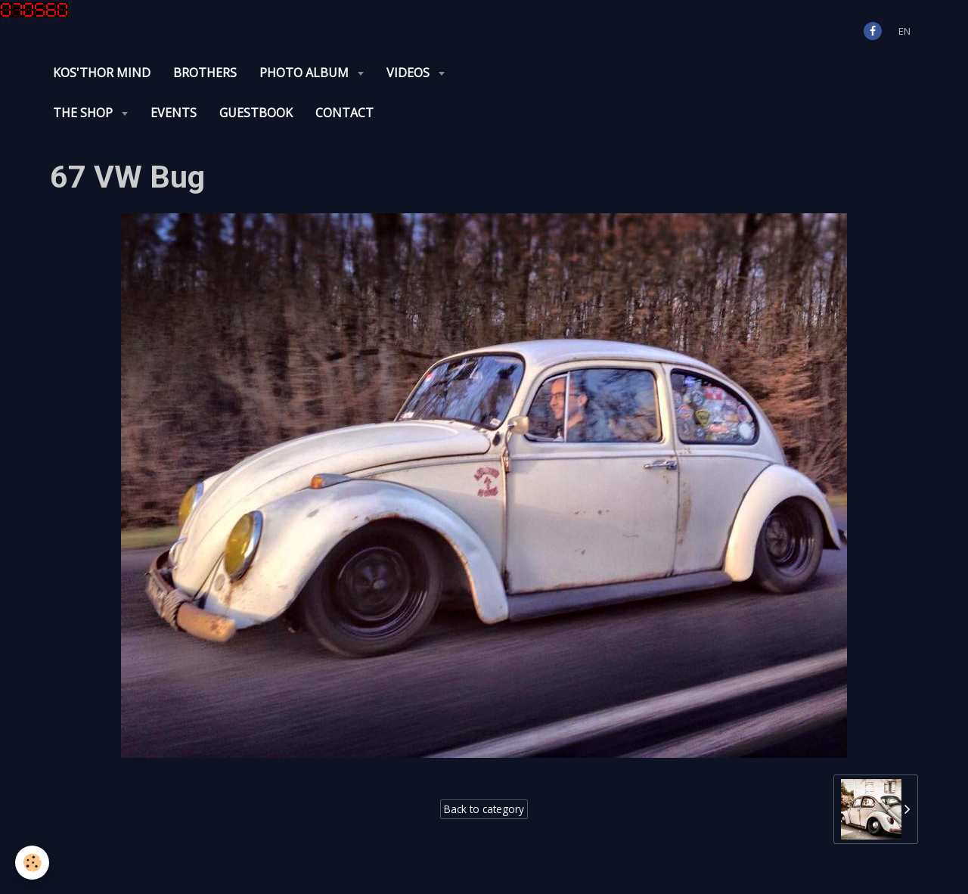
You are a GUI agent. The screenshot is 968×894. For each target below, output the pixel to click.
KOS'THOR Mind (101, 72)
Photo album (305, 72)
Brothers (205, 72)
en (904, 31)
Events (173, 112)
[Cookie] (32, 863)
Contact (344, 112)
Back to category (484, 809)
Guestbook (256, 112)
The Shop (84, 112)
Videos (409, 72)
